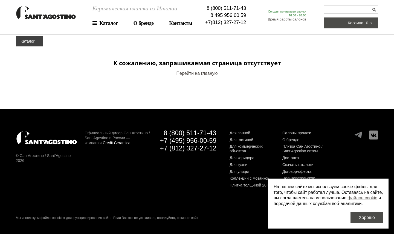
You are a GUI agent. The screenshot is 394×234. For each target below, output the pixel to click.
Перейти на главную (197, 73)
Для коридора (242, 158)
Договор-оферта (296, 171)
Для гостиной (241, 140)
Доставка (290, 158)
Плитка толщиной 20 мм (251, 185)
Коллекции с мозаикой (250, 178)
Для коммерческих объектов (246, 148)
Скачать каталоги (297, 164)
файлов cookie (363, 198)
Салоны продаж (296, 133)
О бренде (144, 23)
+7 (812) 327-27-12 (188, 148)
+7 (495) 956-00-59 (188, 140)
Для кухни (238, 164)
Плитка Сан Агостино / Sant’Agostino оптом (302, 148)
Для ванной (240, 133)
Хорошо (367, 217)
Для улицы (239, 171)
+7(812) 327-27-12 (225, 22)
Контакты (180, 23)
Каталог (108, 23)
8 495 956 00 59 (228, 15)
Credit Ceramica (116, 143)
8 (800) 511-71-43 (226, 8)
